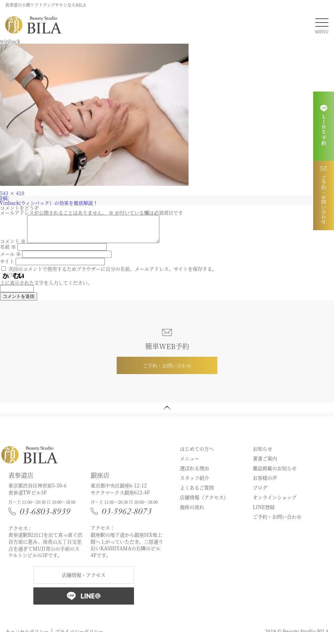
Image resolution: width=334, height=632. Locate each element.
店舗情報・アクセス (84, 580)
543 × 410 (12, 193)
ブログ (260, 492)
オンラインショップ (275, 502)
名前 (8, 251)
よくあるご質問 (197, 492)
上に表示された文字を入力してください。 (46, 287)
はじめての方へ (197, 453)
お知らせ (262, 453)
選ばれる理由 (194, 473)
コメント (13, 246)
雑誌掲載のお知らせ (275, 473)
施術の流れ (192, 512)
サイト (7, 266)
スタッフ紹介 (194, 482)
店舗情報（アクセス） (204, 502)
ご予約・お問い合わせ (167, 370)
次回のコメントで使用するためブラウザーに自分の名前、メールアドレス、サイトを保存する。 (112, 273)
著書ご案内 (265, 463)
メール (10, 259)
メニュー (189, 463)
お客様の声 (265, 482)
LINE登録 (264, 512)
